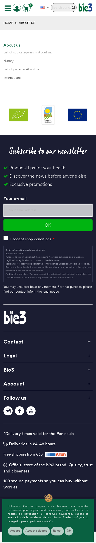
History (8, 61)
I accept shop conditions (30, 239)
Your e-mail (15, 198)
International (12, 78)
